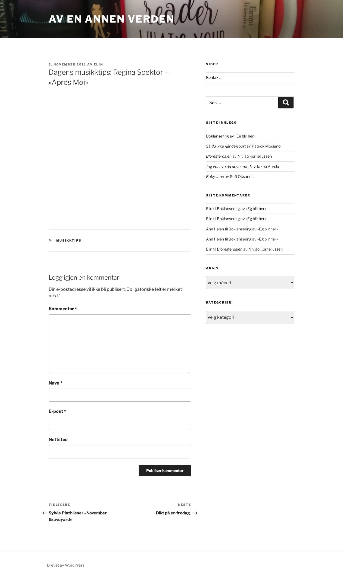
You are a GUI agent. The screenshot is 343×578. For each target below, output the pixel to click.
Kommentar (63, 308)
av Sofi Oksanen (230, 176)
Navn (56, 383)
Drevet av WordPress (66, 565)
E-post (57, 411)
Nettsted (58, 439)
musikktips (69, 240)
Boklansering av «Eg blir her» (230, 136)
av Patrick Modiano (243, 146)
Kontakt (213, 77)
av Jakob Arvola (242, 166)
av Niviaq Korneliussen (239, 156)
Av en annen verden (111, 19)
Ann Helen (215, 229)
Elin (98, 64)
